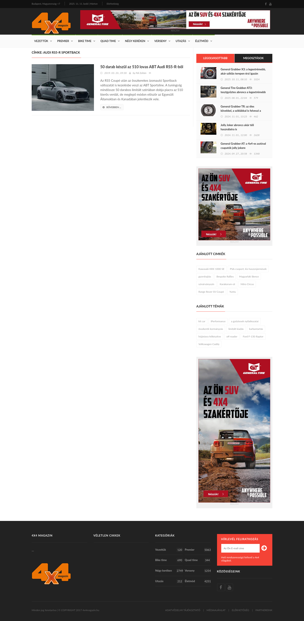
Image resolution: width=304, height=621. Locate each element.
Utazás (181, 41)
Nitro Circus (247, 284)
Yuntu (232, 291)
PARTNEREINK (263, 610)
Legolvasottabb (215, 58)
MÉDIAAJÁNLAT (216, 610)
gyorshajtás (204, 276)
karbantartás (256, 328)
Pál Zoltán (141, 73)
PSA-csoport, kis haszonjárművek (248, 268)
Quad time (108, 41)
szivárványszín (206, 284)
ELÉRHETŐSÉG (240, 610)
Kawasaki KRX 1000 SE (211, 268)
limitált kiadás (236, 328)
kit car (201, 321)
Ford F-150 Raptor (253, 336)
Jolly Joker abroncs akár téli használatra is (237, 127)
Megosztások (253, 58)
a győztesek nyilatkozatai (244, 321)
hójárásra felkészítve (209, 336)
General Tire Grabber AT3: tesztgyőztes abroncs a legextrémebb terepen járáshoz (243, 92)
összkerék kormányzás (210, 328)
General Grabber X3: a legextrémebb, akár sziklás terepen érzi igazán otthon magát (243, 73)
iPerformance (218, 321)
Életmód (201, 41)
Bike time (84, 41)
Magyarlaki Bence (249, 276)
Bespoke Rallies (224, 276)
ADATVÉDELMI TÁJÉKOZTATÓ (182, 610)
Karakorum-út (227, 284)
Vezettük (41, 41)
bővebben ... (112, 107)
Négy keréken (135, 41)
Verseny (160, 41)
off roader (231, 336)
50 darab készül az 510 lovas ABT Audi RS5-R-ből (141, 66)
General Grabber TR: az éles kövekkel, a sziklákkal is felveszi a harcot (241, 111)
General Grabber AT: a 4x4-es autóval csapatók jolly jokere (243, 145)
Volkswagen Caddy (208, 344)
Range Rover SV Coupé (211, 291)
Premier (63, 41)
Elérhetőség (113, 3)
